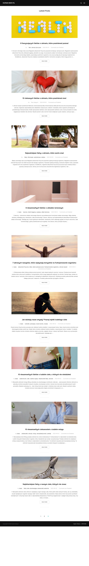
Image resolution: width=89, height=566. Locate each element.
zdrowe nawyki (63, 289)
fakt (30, 52)
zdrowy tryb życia (36, 52)
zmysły (46, 350)
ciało (28, 409)
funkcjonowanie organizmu (51, 289)
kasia (20, 229)
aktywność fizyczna (23, 289)
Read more (45, 65)
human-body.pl (10, 3)
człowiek (27, 350)
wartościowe (37, 170)
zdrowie (51, 409)
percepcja (32, 350)
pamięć (49, 468)
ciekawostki (25, 468)
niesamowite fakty (43, 409)
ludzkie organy (34, 409)
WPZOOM (84, 563)
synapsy (39, 229)
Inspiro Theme (76, 563)
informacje (30, 170)
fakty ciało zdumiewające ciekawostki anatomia (36, 528)
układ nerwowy (45, 229)
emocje (30, 468)
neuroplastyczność (42, 468)
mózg (34, 468)
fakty (25, 170)
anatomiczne (23, 409)
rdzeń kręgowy (32, 229)
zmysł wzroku (39, 350)
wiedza (43, 170)
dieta (30, 289)
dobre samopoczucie (38, 289)
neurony (25, 229)
